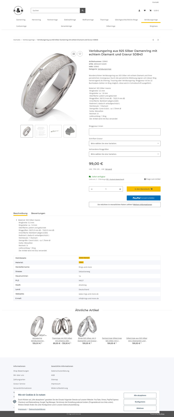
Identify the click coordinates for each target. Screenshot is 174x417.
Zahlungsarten (19, 379)
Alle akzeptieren (140, 396)
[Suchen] (55, 10)
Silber (81, 262)
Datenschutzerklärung (60, 371)
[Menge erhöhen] (120, 189)
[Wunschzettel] (145, 10)
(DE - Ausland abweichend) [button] (115, 179)
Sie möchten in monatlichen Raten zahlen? (125, 204)
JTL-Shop (161, 414)
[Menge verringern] (91, 189)
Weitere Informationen (142, 204)
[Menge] (106, 189)
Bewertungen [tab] (38, 213)
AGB (53, 375)
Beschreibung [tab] (20, 213)
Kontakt (155, 2)
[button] (139, 10)
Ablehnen (139, 408)
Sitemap (54, 379)
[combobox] (125, 143)
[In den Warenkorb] (15, 48)
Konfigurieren (139, 402)
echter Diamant (84, 258)
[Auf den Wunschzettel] (80, 53)
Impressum (55, 384)
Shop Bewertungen (21, 371)
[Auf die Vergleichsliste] (73, 53)
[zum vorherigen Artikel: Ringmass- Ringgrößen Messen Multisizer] (153, 39)
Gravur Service (19, 384)
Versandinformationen (22, 388)
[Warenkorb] (154, 10)
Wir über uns (18, 375)
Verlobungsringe (104, 69)
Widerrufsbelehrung (59, 388)
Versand (108, 169)
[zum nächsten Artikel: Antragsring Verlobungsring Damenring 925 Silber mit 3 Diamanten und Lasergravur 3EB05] (158, 39)
